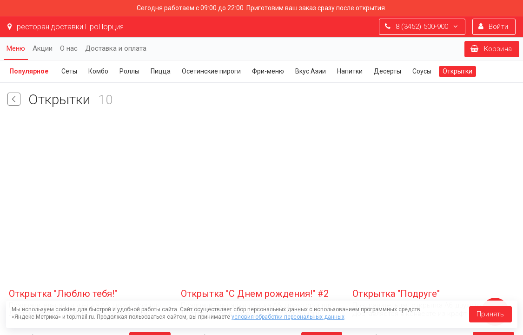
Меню (16, 48)
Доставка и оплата (115, 48)
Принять (490, 314)
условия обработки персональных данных (288, 317)
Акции (43, 48)
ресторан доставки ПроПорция (65, 26)
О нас (69, 48)
